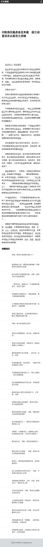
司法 (37, 97)
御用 (21, 94)
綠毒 (12, 180)
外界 (26, 118)
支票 (16, 112)
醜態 (19, 174)
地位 (19, 236)
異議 (28, 233)
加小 (33, 180)
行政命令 (17, 129)
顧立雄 (15, 82)
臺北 (7, 69)
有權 (14, 118)
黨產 (10, 72)
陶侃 (21, 132)
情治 (7, 227)
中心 (10, 64)
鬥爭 (23, 146)
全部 (34, 210)
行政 (14, 69)
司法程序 (21, 109)
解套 (8, 121)
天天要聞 (5, 2)
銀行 (3, 112)
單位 (26, 97)
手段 (23, 180)
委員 (17, 72)
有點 (16, 207)
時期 (19, 224)
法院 (17, 69)
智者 (23, 163)
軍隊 (33, 227)
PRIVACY (19, 542)
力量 (33, 230)
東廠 (7, 82)
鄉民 (10, 197)
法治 (8, 97)
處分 (9, 75)
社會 (12, 97)
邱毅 (21, 79)
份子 (31, 233)
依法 (30, 112)
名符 (8, 193)
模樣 (19, 138)
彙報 (19, 233)
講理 (12, 201)
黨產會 (15, 75)
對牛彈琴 (10, 204)
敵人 (34, 207)
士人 (7, 230)
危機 (5, 121)
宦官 (26, 224)
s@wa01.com (27, 542)
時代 (31, 171)
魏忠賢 (37, 239)
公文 (31, 109)
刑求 (26, 239)
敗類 (14, 177)
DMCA (13, 542)
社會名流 (14, 230)
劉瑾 (31, 239)
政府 (28, 227)
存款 (21, 118)
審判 (14, 239)
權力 (7, 239)
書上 (28, 79)
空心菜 (37, 177)
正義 (3, 174)
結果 (7, 233)
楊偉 (18, 201)
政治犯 (37, 233)
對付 (27, 207)
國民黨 (36, 72)
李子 (37, 180)
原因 (21, 149)
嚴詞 (33, 126)
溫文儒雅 (23, 186)
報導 (19, 64)
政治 (7, 64)
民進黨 (26, 204)
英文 (38, 82)
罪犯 (10, 236)
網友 (7, 171)
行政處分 (30, 75)
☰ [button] (41, 1)
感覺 (39, 201)
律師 (28, 183)
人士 (32, 189)
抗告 (23, 75)
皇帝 (19, 154)
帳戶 (21, 101)
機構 (10, 227)
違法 (37, 115)
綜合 (16, 64)
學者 (21, 230)
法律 (16, 146)
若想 (8, 101)
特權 (35, 224)
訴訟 (33, 69)
